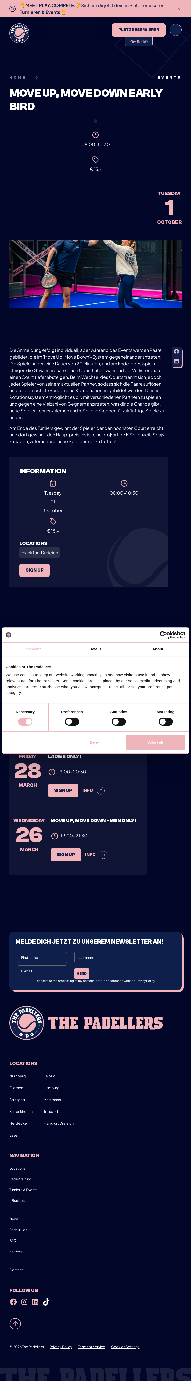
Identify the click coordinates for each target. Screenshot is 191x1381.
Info (93, 802)
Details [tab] (95, 649)
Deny (94, 742)
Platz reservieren (138, 30)
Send (82, 974)
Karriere (16, 1251)
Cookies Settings (125, 1346)
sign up (35, 570)
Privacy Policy (61, 1346)
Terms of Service (91, 1346)
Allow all (155, 742)
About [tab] (157, 649)
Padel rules (18, 1229)
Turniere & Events (23, 1189)
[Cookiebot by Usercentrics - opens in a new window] (163, 635)
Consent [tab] (33, 649)
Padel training (20, 1179)
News (14, 1219)
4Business (17, 1200)
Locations (17, 1168)
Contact (16, 1269)
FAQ (12, 1240)
